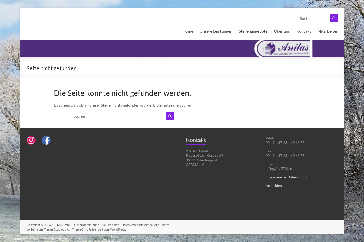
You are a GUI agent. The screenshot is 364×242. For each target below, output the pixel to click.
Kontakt (303, 31)
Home (187, 31)
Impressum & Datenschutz (286, 177)
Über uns (282, 31)
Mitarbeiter (327, 31)
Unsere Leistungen (215, 31)
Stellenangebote (253, 31)
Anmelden (274, 185)
